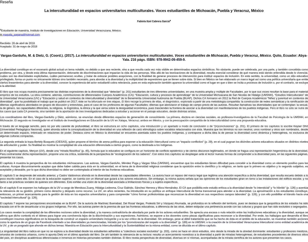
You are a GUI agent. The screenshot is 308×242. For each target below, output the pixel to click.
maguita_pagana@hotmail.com (21, 34)
